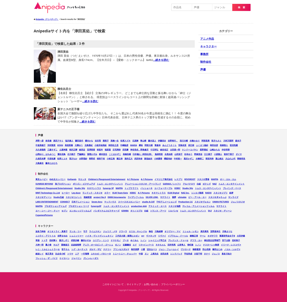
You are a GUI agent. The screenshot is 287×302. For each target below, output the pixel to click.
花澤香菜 (91, 149)
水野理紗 (83, 158)
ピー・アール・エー (197, 197)
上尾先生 (154, 253)
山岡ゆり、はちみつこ (46, 154)
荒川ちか (73, 158)
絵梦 (231, 192)
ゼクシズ (207, 183)
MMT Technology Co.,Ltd (48, 192)
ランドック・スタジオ (92, 192)
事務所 (204, 54)
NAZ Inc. (185, 192)
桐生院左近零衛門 (212, 240)
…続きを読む (161, 60)
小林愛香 (158, 158)
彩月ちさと (216, 140)
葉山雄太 (219, 158)
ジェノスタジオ (238, 201)
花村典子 (236, 240)
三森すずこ (52, 149)
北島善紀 (89, 145)
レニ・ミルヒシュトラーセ (48, 249)
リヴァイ (162, 235)
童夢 (174, 197)
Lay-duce (76, 192)
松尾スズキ (125, 140)
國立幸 (120, 158)
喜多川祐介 (227, 253)
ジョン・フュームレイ (169, 249)
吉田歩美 (164, 253)
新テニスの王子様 (68, 109)
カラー (107, 192)
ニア (77, 253)
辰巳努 (191, 145)
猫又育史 (49, 253)
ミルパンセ (173, 210)
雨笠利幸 (210, 158)
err (142, 235)
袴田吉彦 (214, 145)
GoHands (71, 179)
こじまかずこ (115, 154)
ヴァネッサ (151, 235)
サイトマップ (134, 284)
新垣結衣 (148, 158)
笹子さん (65, 249)
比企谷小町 (60, 253)
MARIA (133, 145)
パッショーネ (146, 188)
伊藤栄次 (162, 140)
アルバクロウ (189, 183)
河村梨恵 (51, 145)
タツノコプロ (136, 210)
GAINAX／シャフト (172, 183)
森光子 (238, 140)
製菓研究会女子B (227, 235)
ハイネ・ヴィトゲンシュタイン (99, 235)
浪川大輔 (184, 140)
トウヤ (70, 253)
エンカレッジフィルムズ (80, 210)
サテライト (165, 197)
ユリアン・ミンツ (101, 240)
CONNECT (65, 201)
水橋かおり (195, 140)
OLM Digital (173, 192)
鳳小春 (48, 244)
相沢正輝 (73, 149)
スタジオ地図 (174, 206)
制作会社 (205, 61)
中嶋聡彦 (124, 145)
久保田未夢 (41, 158)
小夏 (143, 249)
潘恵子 (106, 140)
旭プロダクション (63, 183)
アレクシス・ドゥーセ (178, 240)
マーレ (203, 235)
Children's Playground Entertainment (106, 179)
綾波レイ (40, 253)
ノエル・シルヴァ (232, 249)
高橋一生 (115, 140)
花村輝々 (53, 240)
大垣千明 (198, 253)
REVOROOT (189, 179)
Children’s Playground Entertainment (54, 188)
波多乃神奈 (41, 231)
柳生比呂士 (64, 89)
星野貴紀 (204, 149)
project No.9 (100, 197)
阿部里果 (206, 140)
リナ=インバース (146, 244)
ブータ (126, 240)
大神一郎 (40, 244)
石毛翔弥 (117, 149)
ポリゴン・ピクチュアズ (84, 183)
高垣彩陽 (69, 145)
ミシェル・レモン (190, 231)
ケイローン (64, 258)
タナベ (207, 253)
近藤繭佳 (127, 244)
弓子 (85, 231)
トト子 (44, 240)
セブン (64, 210)
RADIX (208, 192)
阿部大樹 (149, 145)
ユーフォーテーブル (163, 188)
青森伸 (157, 145)
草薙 (38, 240)
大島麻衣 (40, 163)
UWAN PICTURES (221, 201)
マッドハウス (110, 201)
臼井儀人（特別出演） (143, 154)
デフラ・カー (196, 240)
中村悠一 (178, 158)
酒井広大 (128, 158)
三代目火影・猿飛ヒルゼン (127, 235)
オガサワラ (213, 235)
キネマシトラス (94, 188)
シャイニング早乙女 (157, 240)
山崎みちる (215, 149)
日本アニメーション (81, 201)
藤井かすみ (86, 240)
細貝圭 (82, 149)
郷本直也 (103, 154)
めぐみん (135, 240)
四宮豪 (125, 149)
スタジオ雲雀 (203, 179)
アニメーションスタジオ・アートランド (143, 183)
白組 (199, 183)
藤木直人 (152, 140)
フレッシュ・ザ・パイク (47, 258)
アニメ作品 (207, 38)
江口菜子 (208, 154)
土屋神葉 (63, 149)
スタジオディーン (44, 197)
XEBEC (177, 188)
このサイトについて (113, 284)
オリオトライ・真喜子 (57, 231)
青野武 (92, 158)
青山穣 (143, 140)
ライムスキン (95, 231)
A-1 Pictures (133, 179)
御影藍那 (197, 249)
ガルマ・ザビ (95, 249)
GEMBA (124, 210)
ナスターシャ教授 (211, 244)
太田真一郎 (175, 149)
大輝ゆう (79, 145)
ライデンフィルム (136, 197)
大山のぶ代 (230, 158)
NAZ (215, 183)
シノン (143, 240)
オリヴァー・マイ (173, 231)
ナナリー (107, 249)
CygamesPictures (44, 215)
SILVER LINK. (152, 197)
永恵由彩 (169, 154)
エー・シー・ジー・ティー (48, 210)
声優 (203, 69)
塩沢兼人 (69, 140)
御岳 (151, 231)
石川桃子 (71, 154)
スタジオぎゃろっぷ (217, 197)
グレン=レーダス (90, 258)
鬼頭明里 (159, 154)
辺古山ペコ (152, 249)
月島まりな (227, 231)
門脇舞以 (81, 154)
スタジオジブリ (220, 192)
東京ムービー (42, 179)
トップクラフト (131, 188)
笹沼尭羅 (234, 145)
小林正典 (111, 158)
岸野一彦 (40, 140)
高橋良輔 (127, 154)
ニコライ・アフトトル (46, 235)
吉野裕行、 (173, 140)
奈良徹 (48, 140)
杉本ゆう (188, 154)
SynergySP (96, 206)
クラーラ (123, 231)
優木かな (89, 140)
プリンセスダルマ (121, 249)
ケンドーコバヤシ (190, 149)
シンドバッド (176, 253)
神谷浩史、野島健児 (139, 149)
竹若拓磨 (51, 158)
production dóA (139, 206)
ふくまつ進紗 (202, 145)
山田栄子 (178, 154)
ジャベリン (76, 258)
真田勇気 (204, 231)
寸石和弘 (154, 149)
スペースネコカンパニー (129, 201)
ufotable (182, 197)
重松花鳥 (61, 154)
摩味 (141, 145)
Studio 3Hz (79, 188)
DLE (210, 210)
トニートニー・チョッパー (125, 253)
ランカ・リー (75, 231)
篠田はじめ (217, 249)
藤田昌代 (79, 140)
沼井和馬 (171, 244)
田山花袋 (206, 249)
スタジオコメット (74, 197)
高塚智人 (224, 145)
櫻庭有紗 (168, 158)
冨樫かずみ (92, 154)
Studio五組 (58, 197)
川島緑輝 (159, 231)
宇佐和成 (188, 253)
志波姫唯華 (76, 244)
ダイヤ (239, 154)
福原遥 (108, 149)
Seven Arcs (97, 201)
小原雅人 (218, 154)
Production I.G (185, 201)
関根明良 (241, 158)
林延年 (100, 149)
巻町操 (190, 244)
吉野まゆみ (62, 235)
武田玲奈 (138, 158)
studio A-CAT (148, 201)
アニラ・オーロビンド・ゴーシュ (98, 244)
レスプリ (178, 179)
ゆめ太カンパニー (57, 179)
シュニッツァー (76, 235)
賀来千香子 (229, 154)
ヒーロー (66, 192)
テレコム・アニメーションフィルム (198, 206)
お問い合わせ (151, 284)
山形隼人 (181, 244)
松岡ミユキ (62, 158)
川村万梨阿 (228, 140)
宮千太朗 (226, 240)
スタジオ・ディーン (223, 210)
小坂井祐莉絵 (100, 145)
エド (135, 244)
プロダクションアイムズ (55, 206)
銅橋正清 (194, 235)
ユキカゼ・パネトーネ (101, 253)
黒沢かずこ (189, 158)
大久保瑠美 (41, 149)
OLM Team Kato (120, 192)
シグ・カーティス (79, 249)
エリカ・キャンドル (138, 231)
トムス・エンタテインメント (110, 183)
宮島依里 (182, 145)
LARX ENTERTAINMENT (47, 201)
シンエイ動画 (197, 192)
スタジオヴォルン (203, 201)
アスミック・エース (157, 206)
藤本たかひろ (51, 163)
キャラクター (208, 46)
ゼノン (118, 244)
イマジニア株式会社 (163, 179)
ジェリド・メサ (110, 231)
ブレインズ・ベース (232, 188)
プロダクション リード (78, 206)
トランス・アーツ (158, 210)
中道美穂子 (41, 145)
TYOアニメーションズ (166, 201)
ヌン (147, 253)
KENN (60, 145)
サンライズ (233, 197)
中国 (141, 253)
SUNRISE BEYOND (44, 183)
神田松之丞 (113, 145)
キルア (56, 244)
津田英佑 (62, 51)
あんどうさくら (169, 145)
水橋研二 (200, 158)
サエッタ (82, 179)
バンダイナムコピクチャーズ (106, 210)
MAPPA (214, 179)
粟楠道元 (65, 244)
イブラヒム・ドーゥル (178, 235)
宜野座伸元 (215, 231)
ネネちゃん (161, 244)
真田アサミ (58, 140)
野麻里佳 (198, 154)
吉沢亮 (98, 140)
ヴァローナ (186, 249)
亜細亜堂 (88, 197)
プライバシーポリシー (173, 284)
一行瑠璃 (85, 253)
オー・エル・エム (228, 179)
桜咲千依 (101, 158)
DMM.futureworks (117, 197)
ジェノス (216, 253)
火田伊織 (241, 235)
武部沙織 (75, 240)
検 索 (241, 7)
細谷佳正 (164, 149)
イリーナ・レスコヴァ (231, 244)
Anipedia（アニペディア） (61, 8)
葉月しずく (64, 240)
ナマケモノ (116, 240)
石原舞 (135, 140)
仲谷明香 (226, 149)
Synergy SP (108, 188)
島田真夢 (135, 249)
